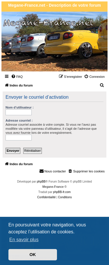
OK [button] (33, 254)
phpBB (41, 181)
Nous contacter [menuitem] (52, 171)
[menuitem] (17, 76)
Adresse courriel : (19, 120)
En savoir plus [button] (24, 239)
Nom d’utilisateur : (20, 107)
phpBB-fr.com (62, 192)
